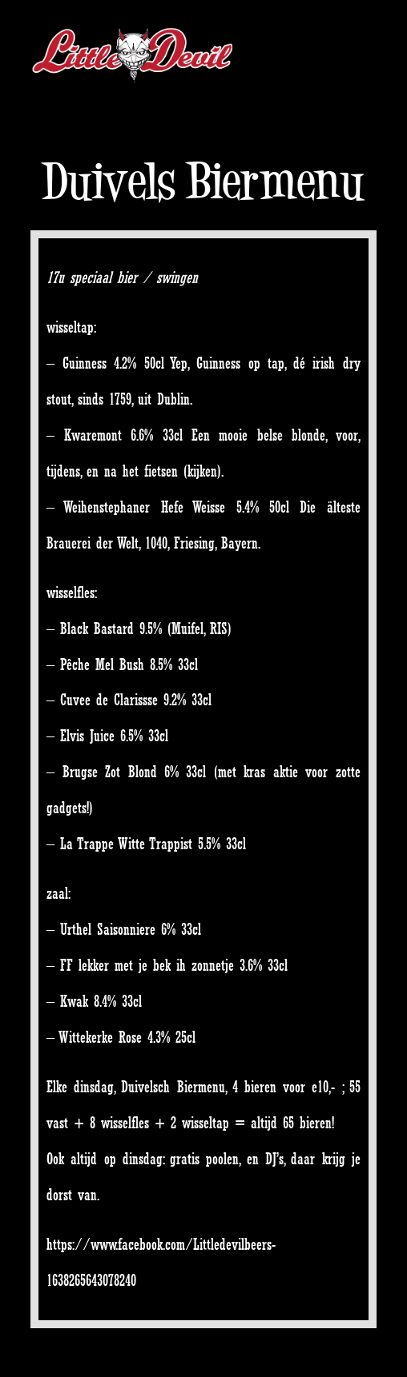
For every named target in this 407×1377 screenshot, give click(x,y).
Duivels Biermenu (203, 181)
